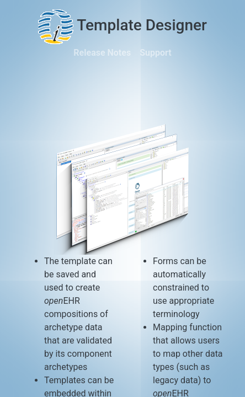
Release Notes (102, 52)
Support (156, 52)
